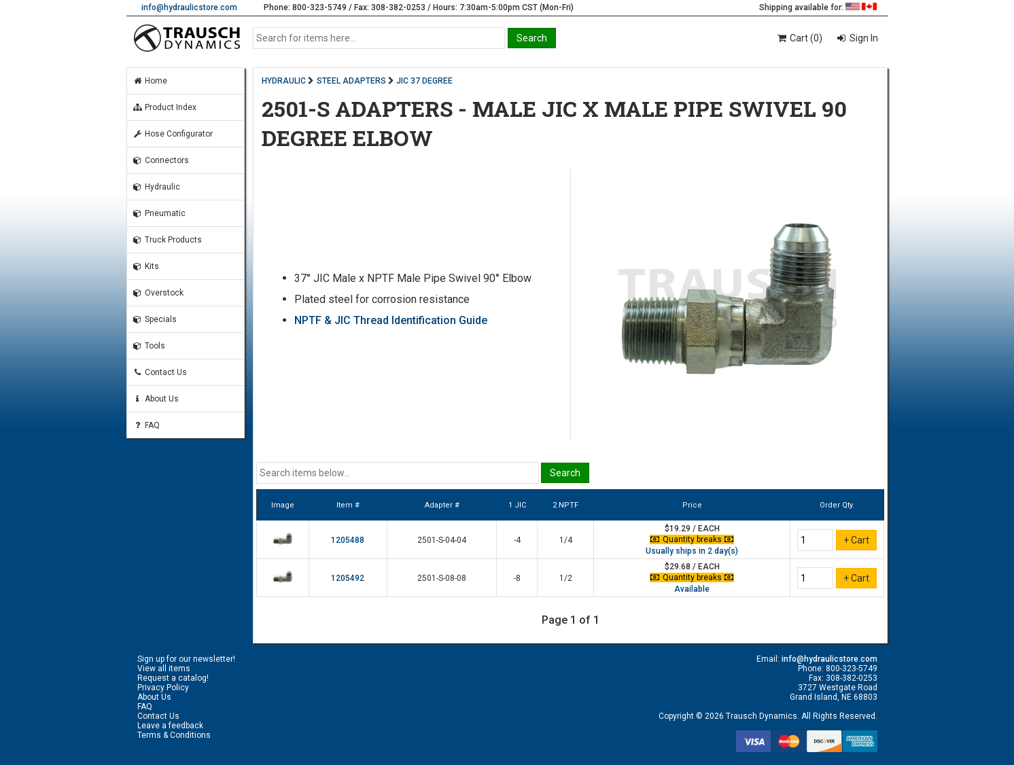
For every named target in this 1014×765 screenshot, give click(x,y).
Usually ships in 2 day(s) (692, 551)
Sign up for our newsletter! (186, 659)
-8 (517, 578)
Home (150, 81)
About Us (156, 399)
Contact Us (160, 372)
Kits (146, 266)
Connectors (161, 160)
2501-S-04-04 (441, 540)
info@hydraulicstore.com (189, 7)
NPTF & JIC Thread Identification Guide (390, 320)
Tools (149, 346)
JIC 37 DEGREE (424, 81)
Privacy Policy (163, 687)
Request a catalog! (173, 678)
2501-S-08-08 (441, 578)
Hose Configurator (173, 134)
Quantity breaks (692, 539)
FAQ (146, 425)
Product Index (164, 107)
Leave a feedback (170, 725)
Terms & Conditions (174, 735)
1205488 (347, 540)
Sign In (862, 38)
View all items (163, 668)
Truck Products (167, 240)
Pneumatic (159, 213)
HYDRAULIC (284, 81)
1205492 (347, 578)
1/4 (565, 540)
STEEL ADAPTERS (351, 81)
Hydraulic (156, 187)
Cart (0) (798, 38)
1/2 (565, 578)
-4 (517, 540)
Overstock (158, 293)
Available (692, 589)
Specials (155, 319)
